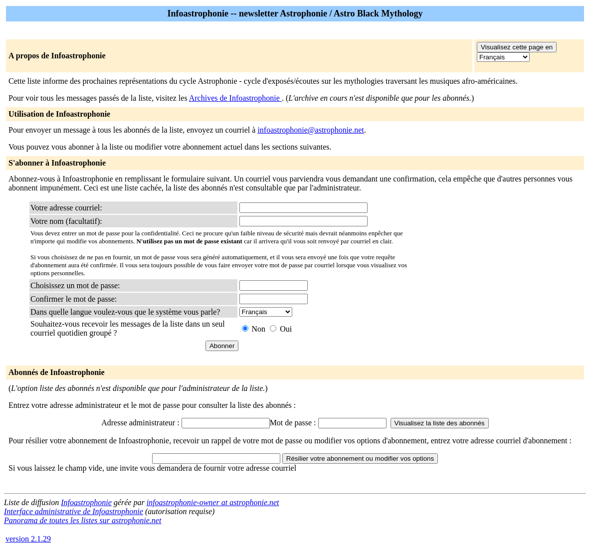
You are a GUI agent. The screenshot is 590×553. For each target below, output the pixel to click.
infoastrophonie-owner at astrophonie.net (213, 502)
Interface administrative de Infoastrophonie (73, 511)
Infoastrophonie (86, 502)
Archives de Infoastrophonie (235, 98)
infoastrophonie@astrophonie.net (310, 130)
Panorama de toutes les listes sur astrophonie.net (82, 520)
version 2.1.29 (28, 539)
